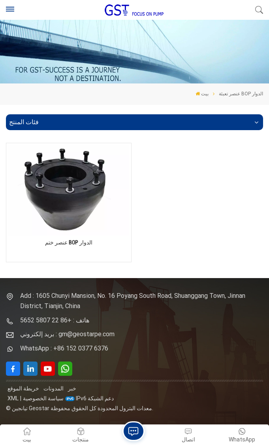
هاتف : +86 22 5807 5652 (54, 320)
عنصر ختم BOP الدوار (68, 242)
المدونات (53, 388)
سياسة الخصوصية (43, 398)
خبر (72, 388)
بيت (202, 94)
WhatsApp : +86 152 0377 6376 (64, 348)
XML (13, 398)
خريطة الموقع (23, 388)
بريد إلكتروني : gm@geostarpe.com (67, 334)
